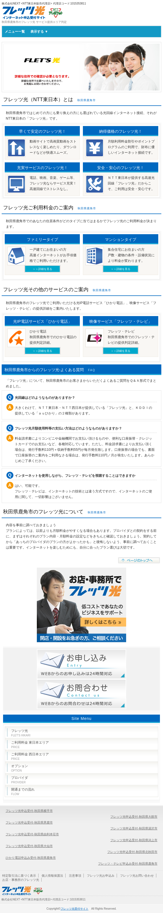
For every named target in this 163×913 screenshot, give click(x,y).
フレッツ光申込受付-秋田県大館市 (133, 816)
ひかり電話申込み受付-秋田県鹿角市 (31, 857)
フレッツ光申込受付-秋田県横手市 (29, 810)
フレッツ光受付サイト (74, 908)
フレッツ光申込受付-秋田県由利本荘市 (32, 834)
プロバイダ (19, 780)
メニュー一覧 (26, 32)
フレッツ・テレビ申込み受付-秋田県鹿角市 (127, 863)
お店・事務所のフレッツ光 (20, 879)
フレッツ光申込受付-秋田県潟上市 (133, 840)
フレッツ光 (20, 733)
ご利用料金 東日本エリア (30, 745)
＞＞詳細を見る (42, 269)
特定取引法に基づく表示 (19, 875)
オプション (19, 768)
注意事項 (75, 875)
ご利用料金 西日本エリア (30, 756)
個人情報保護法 (52, 875)
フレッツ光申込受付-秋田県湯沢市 (133, 828)
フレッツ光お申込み (100, 875)
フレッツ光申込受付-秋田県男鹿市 (29, 822)
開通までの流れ (23, 792)
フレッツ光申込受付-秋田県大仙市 (29, 846)
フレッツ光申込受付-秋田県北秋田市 (132, 851)
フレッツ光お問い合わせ (137, 875)
